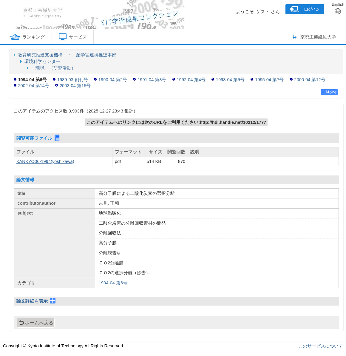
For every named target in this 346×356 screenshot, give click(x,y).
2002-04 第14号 (33, 85)
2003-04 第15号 (75, 85)
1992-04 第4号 (191, 79)
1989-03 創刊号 (72, 79)
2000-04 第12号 (309, 79)
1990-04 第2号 (112, 79)
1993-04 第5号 (230, 79)
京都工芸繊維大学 (314, 37)
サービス (72, 37)
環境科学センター (42, 61)
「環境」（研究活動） (53, 68)
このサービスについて (320, 346)
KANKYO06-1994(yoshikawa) (45, 161)
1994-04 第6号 (113, 283)
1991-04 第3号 (152, 79)
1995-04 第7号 (269, 79)
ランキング (27, 36)
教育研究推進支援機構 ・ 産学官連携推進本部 (67, 55)
